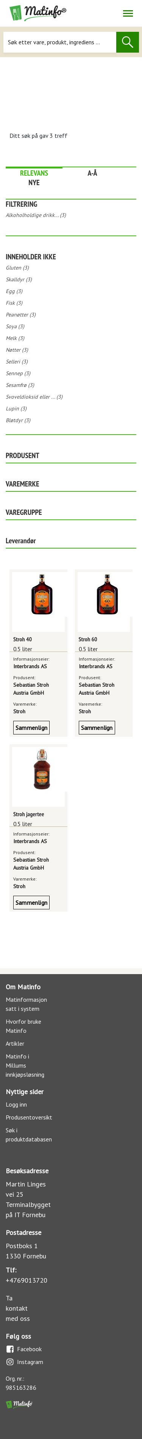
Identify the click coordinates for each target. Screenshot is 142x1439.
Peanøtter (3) (21, 314)
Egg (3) (14, 291)
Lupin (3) (16, 408)
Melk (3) (15, 338)
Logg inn (16, 1104)
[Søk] (59, 42)
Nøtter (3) (17, 349)
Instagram (24, 1362)
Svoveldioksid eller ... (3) (34, 396)
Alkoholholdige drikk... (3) (36, 215)
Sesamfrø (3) (20, 385)
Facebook (24, 1349)
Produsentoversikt (29, 1117)
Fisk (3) (14, 302)
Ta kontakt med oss (18, 1308)
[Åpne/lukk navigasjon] (128, 13)
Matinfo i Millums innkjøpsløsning (25, 1065)
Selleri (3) (17, 361)
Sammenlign (31, 727)
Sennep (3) (18, 373)
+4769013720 (26, 1280)
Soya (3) (15, 326)
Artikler (15, 1043)
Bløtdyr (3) (18, 420)
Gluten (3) (17, 267)
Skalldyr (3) (19, 279)
